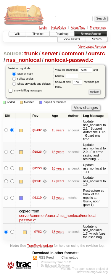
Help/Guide (58, 27)
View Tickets (72, 39)
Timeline (37, 34)
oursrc (96, 53)
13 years (58, 130)
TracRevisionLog (40, 245)
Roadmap (62, 34)
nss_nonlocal (23, 60)
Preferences (98, 27)
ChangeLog (69, 257)
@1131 (37, 181)
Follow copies (22, 79)
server (49, 53)
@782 (37, 231)
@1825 (37, 151)
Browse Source (91, 34)
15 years (58, 152)
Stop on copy (22, 74)
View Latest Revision (92, 46)
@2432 (37, 130)
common (73, 53)
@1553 (37, 168)
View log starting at (74, 69)
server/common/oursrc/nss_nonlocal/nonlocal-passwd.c (58, 217)
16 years (58, 168)
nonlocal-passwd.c (68, 60)
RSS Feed (46, 257)
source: (13, 53)
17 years (58, 181)
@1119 (37, 197)
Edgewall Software (57, 265)
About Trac (78, 27)
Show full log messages (25, 90)
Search (97, 39)
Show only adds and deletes (31, 84)
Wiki (17, 34)
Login (42, 27)
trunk (31, 53)
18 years (58, 231)
